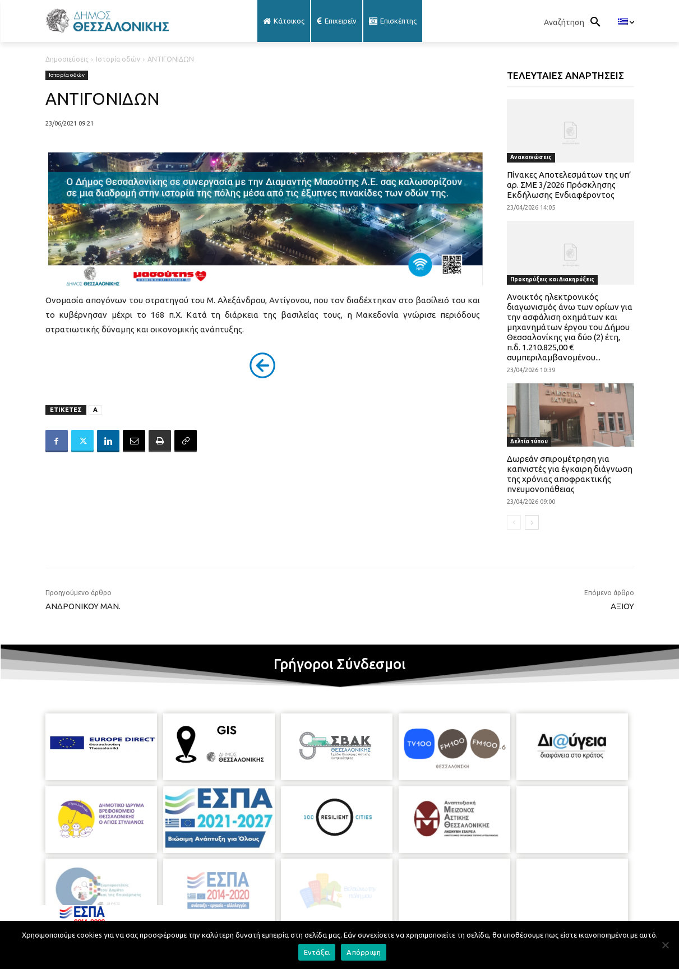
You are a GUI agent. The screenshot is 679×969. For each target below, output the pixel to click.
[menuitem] (626, 22)
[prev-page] (514, 522)
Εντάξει (317, 952)
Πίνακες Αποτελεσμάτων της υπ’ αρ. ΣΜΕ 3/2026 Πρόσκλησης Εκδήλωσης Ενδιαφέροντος (569, 185)
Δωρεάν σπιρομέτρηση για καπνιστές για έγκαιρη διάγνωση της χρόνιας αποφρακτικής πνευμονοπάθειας (569, 474)
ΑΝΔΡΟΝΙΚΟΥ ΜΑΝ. (83, 606)
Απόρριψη (364, 952)
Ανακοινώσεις (531, 157)
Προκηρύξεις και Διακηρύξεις (552, 279)
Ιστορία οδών (118, 59)
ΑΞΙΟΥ (622, 606)
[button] (575, 22)
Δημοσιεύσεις (67, 59)
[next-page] (532, 522)
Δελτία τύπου (529, 441)
